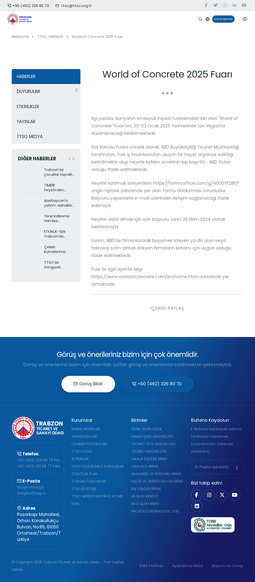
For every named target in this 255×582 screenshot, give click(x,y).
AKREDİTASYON (84, 436)
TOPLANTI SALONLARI (88, 481)
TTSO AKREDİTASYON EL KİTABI (96, 496)
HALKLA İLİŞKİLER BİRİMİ (149, 458)
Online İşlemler (222, 19)
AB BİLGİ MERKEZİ (144, 496)
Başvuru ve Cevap (227, 565)
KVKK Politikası (151, 565)
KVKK (75, 503)
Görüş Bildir (88, 384)
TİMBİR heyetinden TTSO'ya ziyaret (57, 188)
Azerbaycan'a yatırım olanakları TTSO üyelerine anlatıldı (59, 203)
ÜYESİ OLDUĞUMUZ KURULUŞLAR (97, 466)
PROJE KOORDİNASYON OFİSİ (155, 511)
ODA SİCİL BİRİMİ (144, 466)
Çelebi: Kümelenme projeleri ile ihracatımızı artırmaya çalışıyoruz (54, 250)
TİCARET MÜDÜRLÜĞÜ (149, 451)
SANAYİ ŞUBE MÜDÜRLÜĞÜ (152, 436)
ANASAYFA (20, 36)
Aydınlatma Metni (187, 565)
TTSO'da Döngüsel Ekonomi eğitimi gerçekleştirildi (58, 265)
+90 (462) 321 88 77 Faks (38, 466)
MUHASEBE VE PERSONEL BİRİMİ (156, 473)
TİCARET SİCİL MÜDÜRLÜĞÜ (153, 443)
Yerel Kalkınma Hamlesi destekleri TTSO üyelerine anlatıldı (57, 219)
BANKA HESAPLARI (85, 428)
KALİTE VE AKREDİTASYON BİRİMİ (157, 481)
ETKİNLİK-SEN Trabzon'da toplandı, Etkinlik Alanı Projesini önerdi (57, 234)
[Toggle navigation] (245, 19)
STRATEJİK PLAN (84, 473)
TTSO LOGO (81, 451)
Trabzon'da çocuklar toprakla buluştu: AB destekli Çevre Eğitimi (59, 172)
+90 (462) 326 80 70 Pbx (38, 460)
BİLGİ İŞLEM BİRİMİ (145, 503)
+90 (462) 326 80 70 (28, 5)
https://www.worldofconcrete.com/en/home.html (144, 277)
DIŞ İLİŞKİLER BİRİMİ (146, 488)
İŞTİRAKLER (80, 458)
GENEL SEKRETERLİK (146, 428)
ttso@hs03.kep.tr (31, 493)
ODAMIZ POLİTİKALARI (89, 443)
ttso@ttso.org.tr (30, 487)
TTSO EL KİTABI (83, 488)
